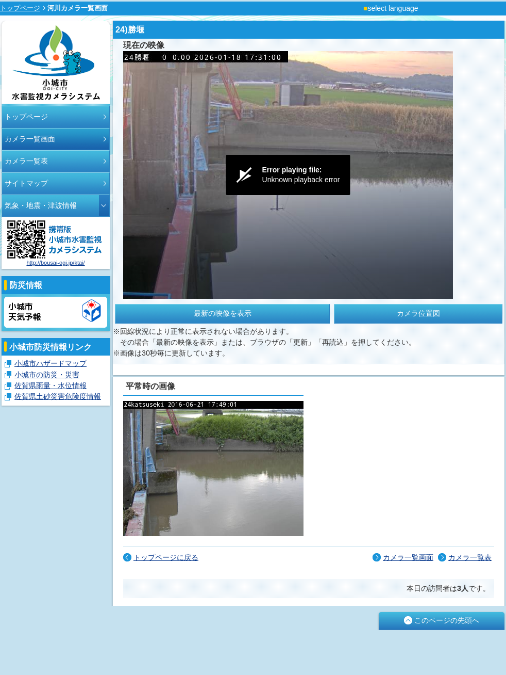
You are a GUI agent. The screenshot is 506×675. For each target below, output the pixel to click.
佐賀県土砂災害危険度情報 (57, 396)
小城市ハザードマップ (50, 363)
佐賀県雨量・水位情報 (50, 385)
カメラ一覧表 (26, 161)
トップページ (20, 8)
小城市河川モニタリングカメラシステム (55, 63)
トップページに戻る (165, 557)
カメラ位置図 (418, 313)
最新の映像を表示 (222, 313)
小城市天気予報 (55, 312)
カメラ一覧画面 (30, 139)
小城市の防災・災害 (46, 375)
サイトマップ (26, 183)
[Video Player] (288, 175)
